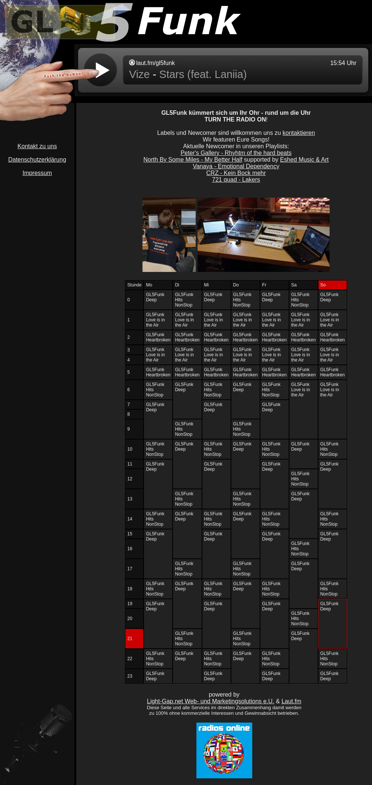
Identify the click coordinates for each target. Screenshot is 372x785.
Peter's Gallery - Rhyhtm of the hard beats (235, 153)
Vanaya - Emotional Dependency (236, 166)
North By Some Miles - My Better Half (193, 159)
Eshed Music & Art (304, 159)
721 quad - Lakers (236, 179)
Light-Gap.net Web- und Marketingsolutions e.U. (210, 701)
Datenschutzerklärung (37, 159)
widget (223, 70)
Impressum (37, 173)
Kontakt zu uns (37, 146)
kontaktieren (298, 133)
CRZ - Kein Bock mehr (236, 173)
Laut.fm (291, 701)
